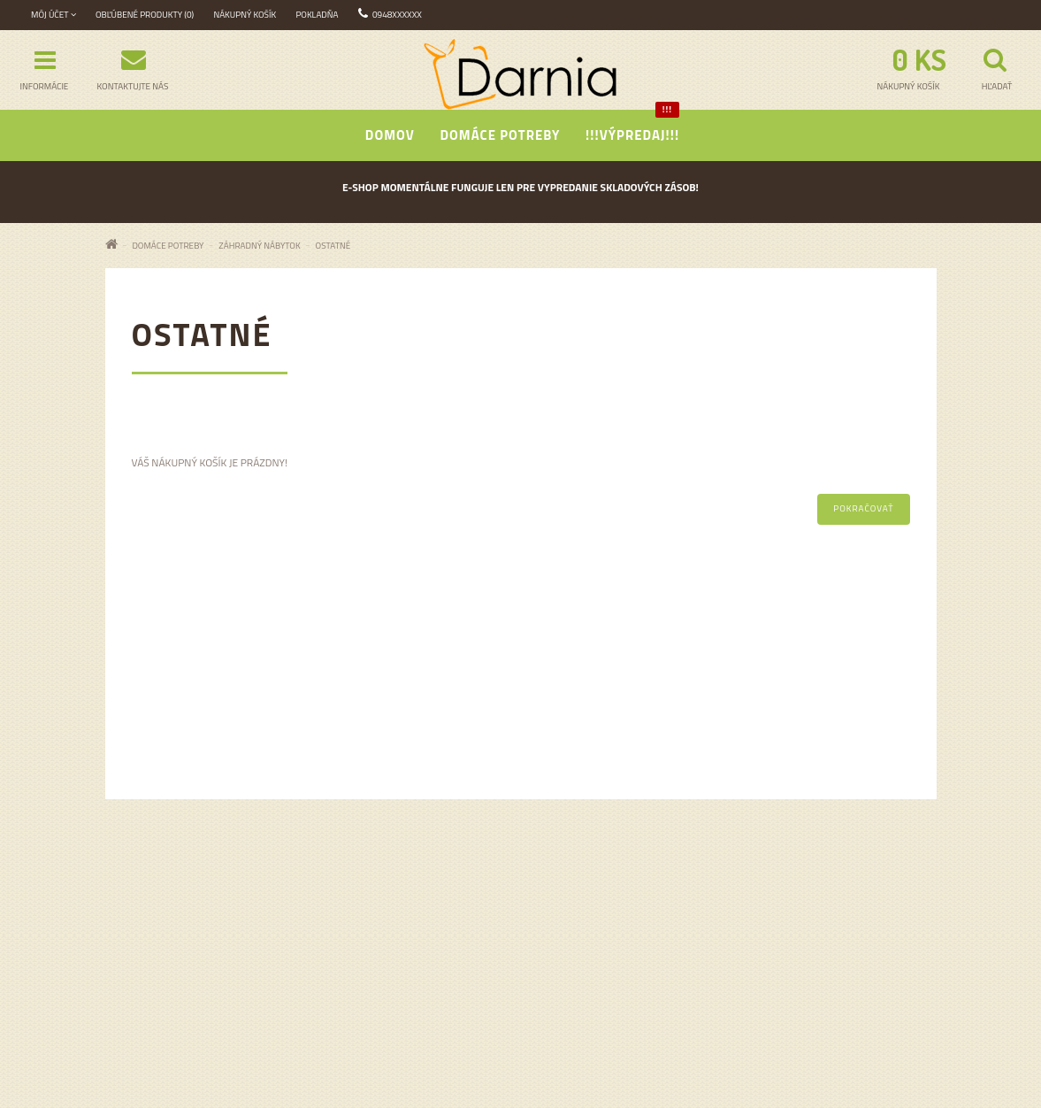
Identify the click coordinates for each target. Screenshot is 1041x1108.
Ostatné (333, 245)
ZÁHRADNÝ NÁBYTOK (259, 245)
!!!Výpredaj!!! (632, 127)
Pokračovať (863, 508)
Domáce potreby (500, 135)
